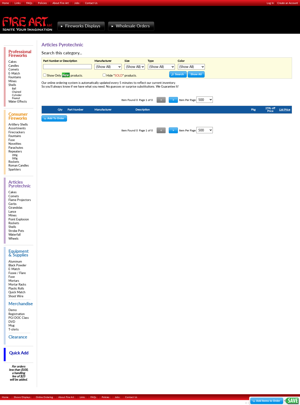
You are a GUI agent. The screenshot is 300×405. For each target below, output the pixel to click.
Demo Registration (16, 312)
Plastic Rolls (16, 288)
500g (15, 158)
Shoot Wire (15, 296)
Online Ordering (44, 397)
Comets (13, 69)
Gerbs (12, 204)
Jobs (76, 2)
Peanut (16, 98)
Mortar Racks (17, 284)
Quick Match (16, 292)
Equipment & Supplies (18, 253)
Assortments (17, 128)
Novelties (14, 143)
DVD (11, 321)
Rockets (13, 161)
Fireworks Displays (80, 25)
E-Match (14, 73)
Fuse (11, 140)
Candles (13, 65)
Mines (12, 81)
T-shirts (13, 329)
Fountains (14, 77)
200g (15, 154)
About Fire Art (60, 2)
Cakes (12, 61)
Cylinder (17, 95)
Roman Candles (18, 165)
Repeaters (15, 151)
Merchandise (20, 303)
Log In (270, 2)
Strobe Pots (16, 231)
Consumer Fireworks (18, 116)
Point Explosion (18, 219)
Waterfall (14, 234)
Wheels (13, 238)
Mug (11, 325)
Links (18, 2)
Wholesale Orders (130, 25)
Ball (14, 88)
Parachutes (15, 147)
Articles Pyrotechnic (19, 184)
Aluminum (15, 261)
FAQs (29, 2)
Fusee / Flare (17, 273)
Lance (12, 211)
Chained (16, 91)
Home (5, 2)
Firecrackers (16, 132)
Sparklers (14, 169)
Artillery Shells (18, 124)
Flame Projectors (19, 200)
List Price (284, 109)
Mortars (13, 280)
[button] (178, 74)
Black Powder (17, 265)
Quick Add (18, 352)
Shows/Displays (22, 397)
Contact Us (91, 2)
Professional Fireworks (19, 53)
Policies (42, 2)
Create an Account (287, 2)
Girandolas (15, 207)
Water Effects (17, 101)
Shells (12, 85)
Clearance (17, 336)
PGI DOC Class (18, 318)
